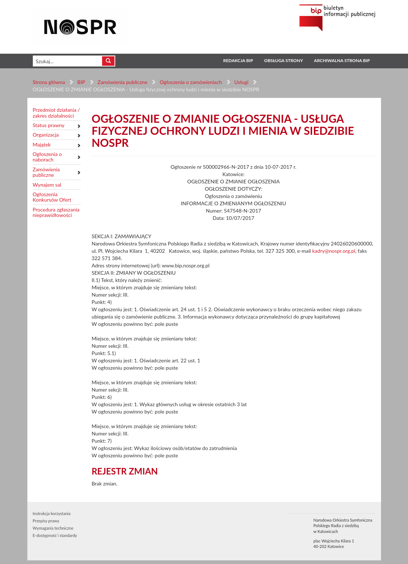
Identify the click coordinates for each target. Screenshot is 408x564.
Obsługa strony (283, 60)
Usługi (241, 82)
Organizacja (46, 134)
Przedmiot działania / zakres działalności (56, 112)
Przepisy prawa (46, 520)
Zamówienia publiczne (122, 82)
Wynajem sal (47, 184)
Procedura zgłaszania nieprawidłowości (56, 212)
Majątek (42, 144)
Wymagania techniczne (53, 528)
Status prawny (49, 125)
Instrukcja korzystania (52, 513)
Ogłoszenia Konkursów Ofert (52, 197)
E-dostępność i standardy (55, 535)
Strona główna (49, 82)
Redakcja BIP (238, 60)
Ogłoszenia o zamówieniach (191, 82)
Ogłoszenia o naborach (47, 157)
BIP (81, 82)
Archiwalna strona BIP (342, 60)
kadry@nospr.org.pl (333, 251)
